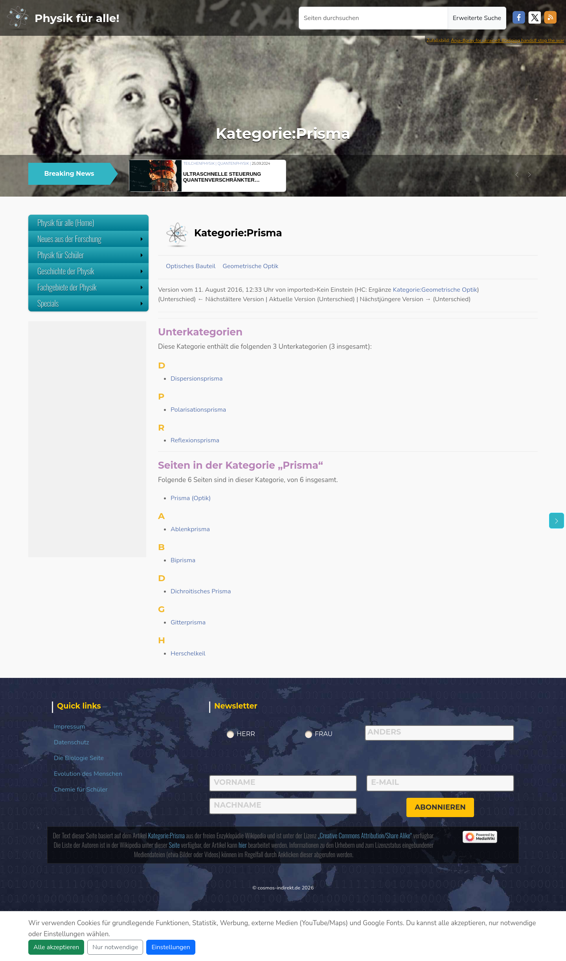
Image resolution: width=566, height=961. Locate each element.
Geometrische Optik (250, 266)
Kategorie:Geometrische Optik (435, 289)
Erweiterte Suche (477, 18)
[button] (517, 174)
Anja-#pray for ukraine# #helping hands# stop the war (507, 40)
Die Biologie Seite (79, 758)
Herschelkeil (188, 653)
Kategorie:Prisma (166, 835)
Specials (91, 303)
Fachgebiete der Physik (91, 287)
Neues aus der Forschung (91, 239)
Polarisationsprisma (198, 409)
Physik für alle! (77, 18)
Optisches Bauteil (190, 266)
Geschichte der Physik (91, 271)
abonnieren (440, 807)
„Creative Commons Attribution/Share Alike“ (365, 835)
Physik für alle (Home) (65, 222)
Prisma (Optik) (191, 498)
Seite (174, 845)
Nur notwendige (115, 947)
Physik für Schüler (91, 255)
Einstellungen (170, 947)
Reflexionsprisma (195, 440)
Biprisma (183, 560)
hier (243, 845)
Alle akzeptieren (56, 947)
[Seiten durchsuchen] (373, 18)
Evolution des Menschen (88, 774)
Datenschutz (71, 742)
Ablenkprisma (190, 529)
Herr (246, 734)
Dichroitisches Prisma (201, 591)
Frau (324, 734)
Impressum (69, 726)
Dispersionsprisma (197, 378)
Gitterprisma (188, 622)
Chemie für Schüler (81, 789)
